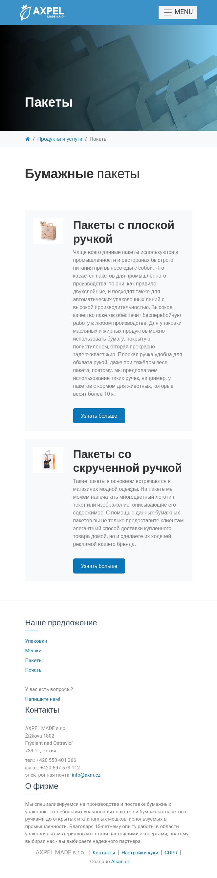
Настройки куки (139, 853)
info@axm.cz (86, 775)
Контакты (104, 853)
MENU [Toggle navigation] (178, 12)
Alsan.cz (120, 862)
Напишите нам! (42, 699)
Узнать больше (99, 415)
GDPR (171, 853)
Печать (33, 670)
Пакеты (34, 660)
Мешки (33, 651)
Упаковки (36, 641)
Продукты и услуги (59, 138)
